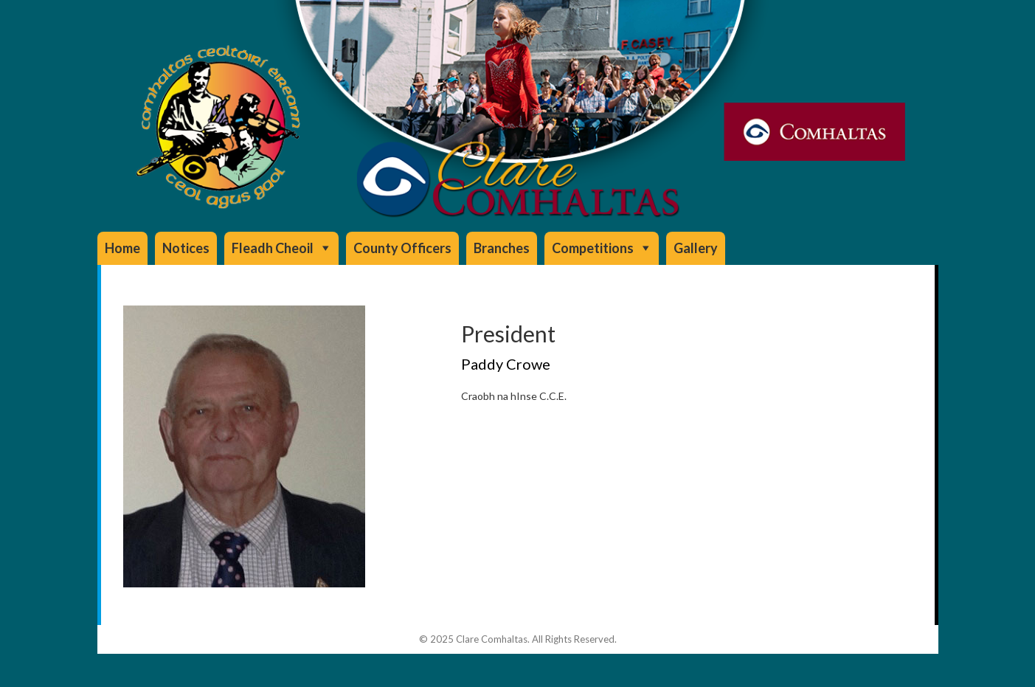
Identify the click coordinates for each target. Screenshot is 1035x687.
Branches (502, 248)
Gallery (696, 248)
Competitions (593, 248)
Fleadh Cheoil (273, 248)
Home (122, 248)
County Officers (402, 248)
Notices (186, 248)
